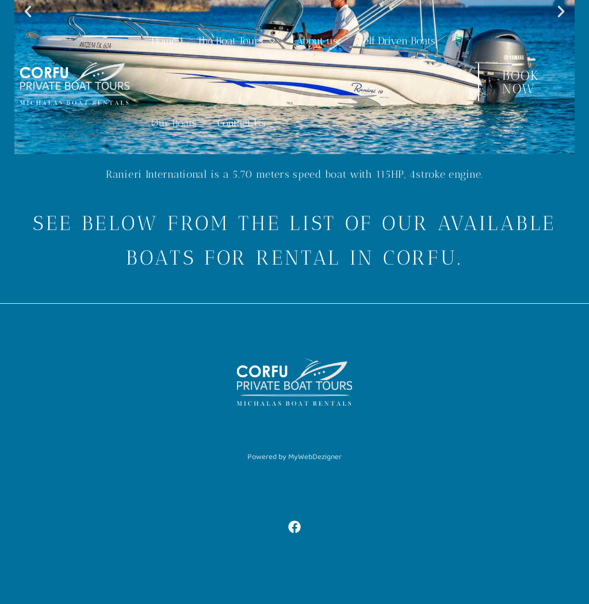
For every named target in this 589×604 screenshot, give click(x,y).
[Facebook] (294, 527)
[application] (269, 41)
